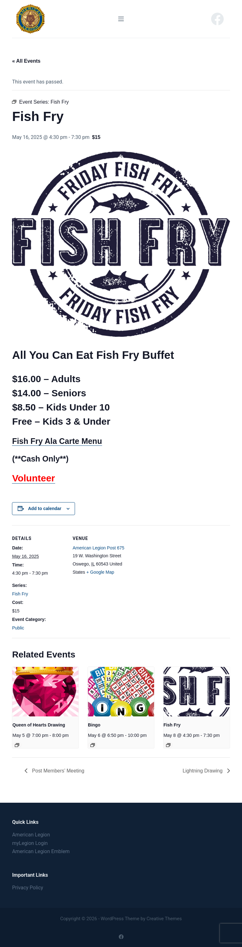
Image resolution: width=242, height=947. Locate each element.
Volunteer (33, 478)
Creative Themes (164, 918)
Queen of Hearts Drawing (38, 724)
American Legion (31, 835)
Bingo (94, 724)
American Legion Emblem (41, 851)
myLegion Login (30, 843)
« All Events (26, 61)
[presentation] (45, 691)
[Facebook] (217, 19)
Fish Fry (20, 593)
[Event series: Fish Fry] (168, 745)
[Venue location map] (166, 569)
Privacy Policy (27, 888)
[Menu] (121, 19)
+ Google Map (100, 572)
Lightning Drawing (203, 770)
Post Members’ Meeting (58, 770)
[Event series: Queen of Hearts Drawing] (17, 745)
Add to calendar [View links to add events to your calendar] (44, 508)
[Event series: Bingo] (92, 745)
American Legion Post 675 (98, 547)
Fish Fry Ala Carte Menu (57, 441)
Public (18, 627)
